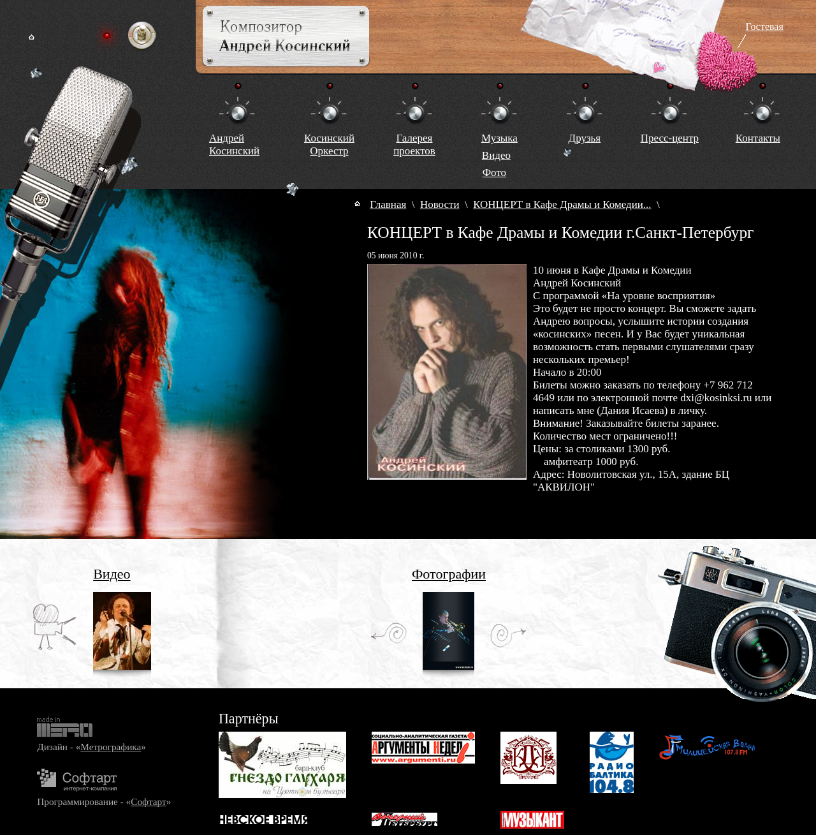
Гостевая (764, 26)
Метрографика (110, 746)
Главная (388, 204)
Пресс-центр (670, 138)
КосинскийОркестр (329, 144)
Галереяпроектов (414, 144)
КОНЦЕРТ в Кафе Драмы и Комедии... (562, 204)
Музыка (499, 138)
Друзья (585, 138)
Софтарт (148, 801)
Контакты (758, 138)
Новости (440, 204)
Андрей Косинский (234, 144)
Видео (496, 155)
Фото (494, 172)
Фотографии (449, 574)
